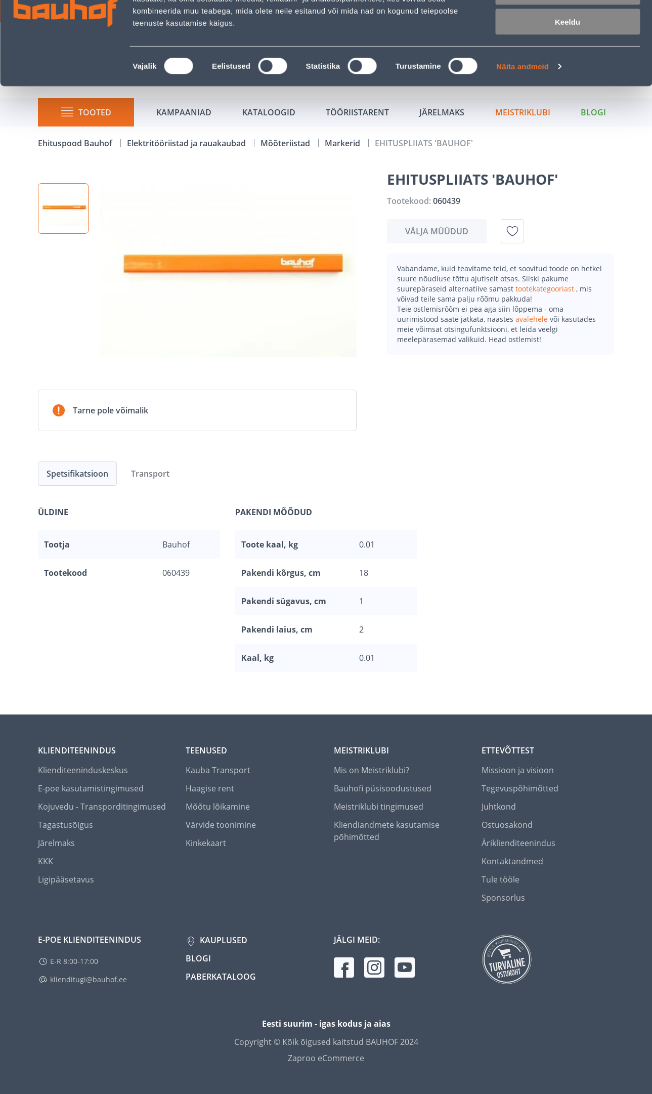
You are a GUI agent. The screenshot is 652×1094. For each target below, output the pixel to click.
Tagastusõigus (65, 824)
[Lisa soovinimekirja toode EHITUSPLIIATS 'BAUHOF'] (512, 231)
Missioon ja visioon (518, 770)
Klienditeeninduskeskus (83, 770)
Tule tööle (500, 879)
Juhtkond (499, 806)
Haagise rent (210, 788)
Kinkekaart (206, 843)
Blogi (198, 958)
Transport (150, 473)
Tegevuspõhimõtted (520, 788)
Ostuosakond (507, 824)
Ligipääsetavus (66, 879)
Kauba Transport (218, 770)
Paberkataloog (221, 976)
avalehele (532, 319)
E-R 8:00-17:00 (74, 961)
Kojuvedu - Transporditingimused (102, 806)
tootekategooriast (545, 288)
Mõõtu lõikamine (218, 806)
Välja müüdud (436, 231)
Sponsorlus (503, 897)
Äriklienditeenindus (518, 843)
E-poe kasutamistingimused (91, 788)
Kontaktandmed (512, 861)
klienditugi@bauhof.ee (88, 979)
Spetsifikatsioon (77, 473)
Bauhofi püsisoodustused (382, 788)
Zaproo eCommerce (326, 1058)
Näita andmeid (522, 129)
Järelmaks (56, 843)
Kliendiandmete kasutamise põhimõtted (387, 831)
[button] (63, 208)
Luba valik (567, 55)
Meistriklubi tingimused (378, 806)
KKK (45, 861)
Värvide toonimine (221, 824)
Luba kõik (567, 25)
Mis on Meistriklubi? (371, 770)
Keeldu (567, 84)
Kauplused (222, 940)
